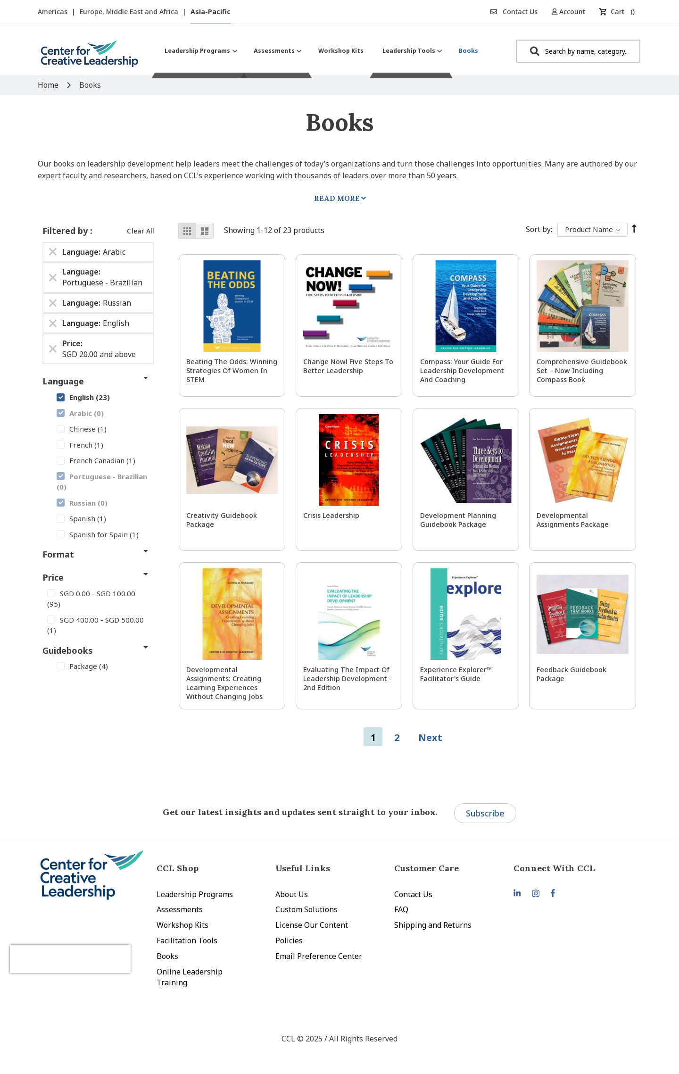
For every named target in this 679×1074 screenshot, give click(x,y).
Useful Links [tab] (302, 868)
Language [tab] (63, 381)
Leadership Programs (195, 894)
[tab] (572, 868)
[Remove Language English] (53, 323)
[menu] (321, 51)
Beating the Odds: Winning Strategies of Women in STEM (231, 370)
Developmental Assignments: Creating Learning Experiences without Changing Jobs (224, 683)
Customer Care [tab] (426, 868)
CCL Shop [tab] (178, 868)
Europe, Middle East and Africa (130, 11)
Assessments (180, 909)
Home (49, 85)
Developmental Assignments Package (573, 520)
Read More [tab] (337, 198)
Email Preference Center (318, 956)
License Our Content (311, 925)
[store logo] (90, 57)
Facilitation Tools (187, 940)
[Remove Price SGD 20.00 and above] (53, 349)
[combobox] (578, 51)
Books (167, 956)
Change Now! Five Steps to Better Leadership (348, 366)
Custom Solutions (306, 909)
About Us (291, 894)
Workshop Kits (182, 925)
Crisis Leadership (331, 515)
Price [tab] (53, 577)
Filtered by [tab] (66, 230)
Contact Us (514, 11)
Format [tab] (58, 554)
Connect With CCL (554, 868)
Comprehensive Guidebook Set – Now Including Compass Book (582, 370)
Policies (289, 940)
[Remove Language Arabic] (53, 252)
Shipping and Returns (433, 925)
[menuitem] (199, 51)
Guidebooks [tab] (67, 650)
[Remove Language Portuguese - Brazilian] (53, 277)
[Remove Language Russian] (53, 303)
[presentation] (88, 949)
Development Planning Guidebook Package (458, 520)
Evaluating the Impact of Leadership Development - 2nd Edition (347, 678)
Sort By (538, 229)
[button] (572, 11)
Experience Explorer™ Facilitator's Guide (456, 674)
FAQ (401, 909)
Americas (53, 11)
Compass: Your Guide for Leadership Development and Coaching (462, 370)
